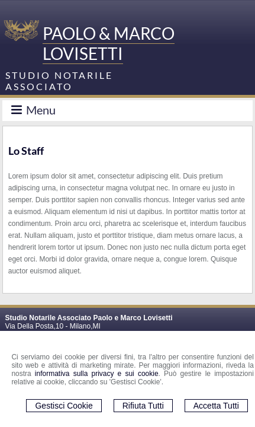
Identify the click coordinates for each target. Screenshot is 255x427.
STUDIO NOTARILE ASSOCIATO (59, 80)
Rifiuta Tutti (143, 405)
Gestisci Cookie (63, 405)
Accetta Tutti (216, 405)
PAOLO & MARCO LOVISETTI (109, 43)
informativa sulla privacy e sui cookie (97, 373)
